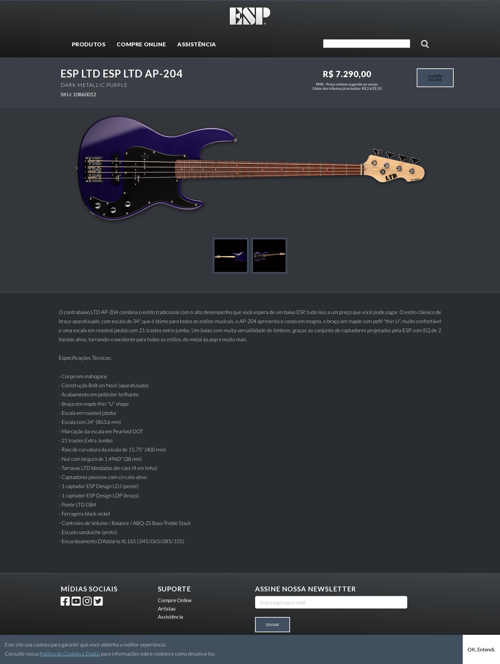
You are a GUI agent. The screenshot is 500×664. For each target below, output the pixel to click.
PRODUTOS (89, 44)
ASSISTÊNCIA (196, 44)
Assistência (170, 616)
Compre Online (175, 600)
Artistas (167, 608)
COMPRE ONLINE (141, 44)
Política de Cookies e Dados (70, 654)
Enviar (272, 625)
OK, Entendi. (481, 649)
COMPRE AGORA (435, 78)
